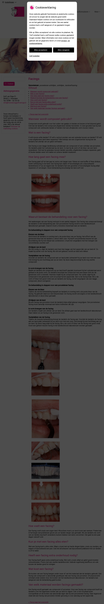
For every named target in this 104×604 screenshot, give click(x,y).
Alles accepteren (40, 50)
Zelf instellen (34, 56)
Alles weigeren (63, 50)
